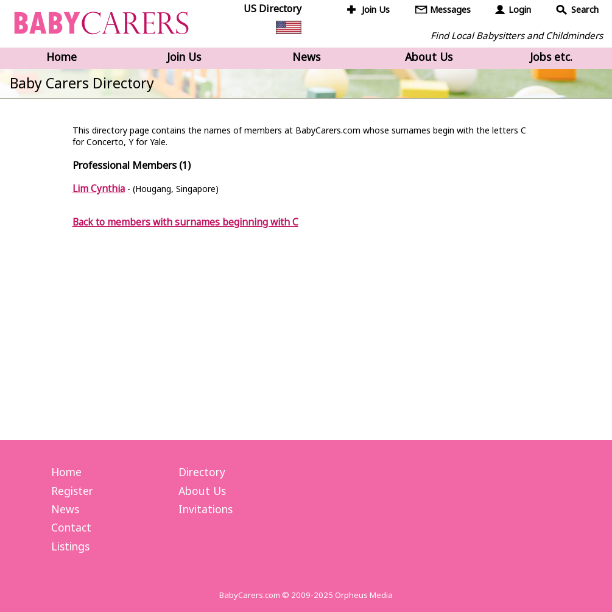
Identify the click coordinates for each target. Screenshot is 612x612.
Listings (70, 546)
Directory (201, 471)
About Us (428, 56)
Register (72, 490)
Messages (450, 9)
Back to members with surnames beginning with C (185, 222)
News (306, 56)
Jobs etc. (551, 56)
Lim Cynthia (98, 188)
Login (519, 9)
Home (61, 56)
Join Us (376, 9)
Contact (71, 527)
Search (585, 9)
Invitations (205, 509)
